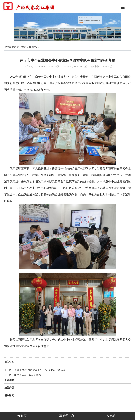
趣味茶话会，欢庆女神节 (27, 375)
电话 (111, 415)
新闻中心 (34, 47)
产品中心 (66, 415)
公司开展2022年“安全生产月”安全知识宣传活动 (39, 370)
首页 (23, 47)
